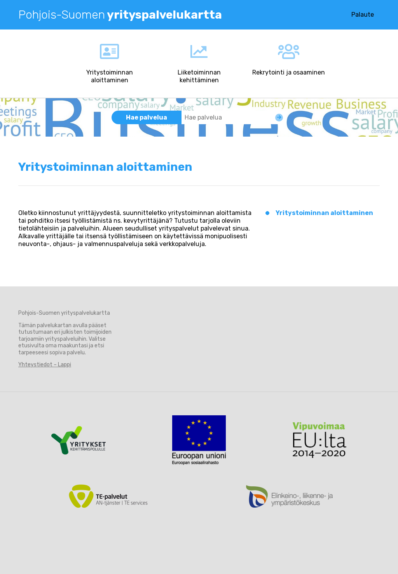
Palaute (362, 14)
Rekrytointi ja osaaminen (288, 72)
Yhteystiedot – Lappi (44, 364)
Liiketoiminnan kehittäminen (199, 76)
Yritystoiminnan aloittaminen (109, 76)
